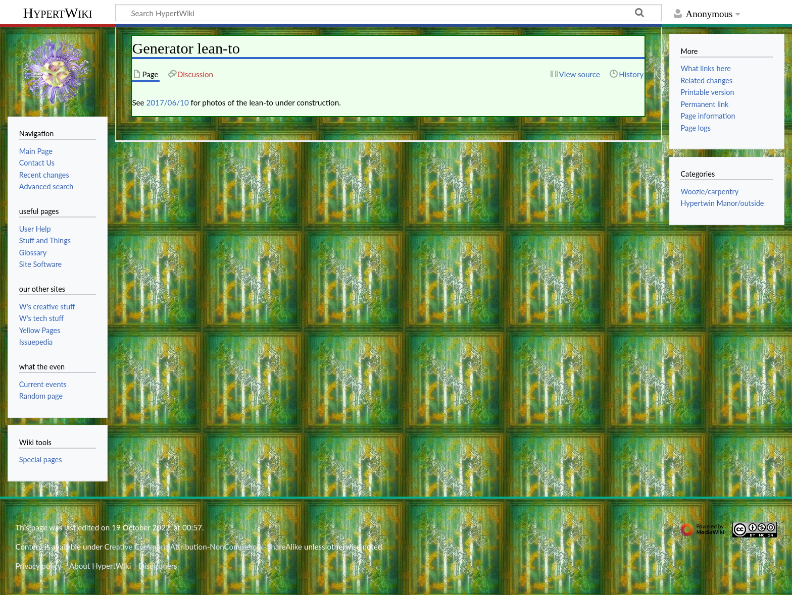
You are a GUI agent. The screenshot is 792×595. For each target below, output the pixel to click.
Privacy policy (38, 565)
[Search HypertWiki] (388, 13)
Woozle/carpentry (709, 191)
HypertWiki (57, 13)
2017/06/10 (167, 102)
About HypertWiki (100, 565)
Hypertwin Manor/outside (722, 203)
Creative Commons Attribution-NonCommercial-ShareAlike (204, 546)
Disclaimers (158, 565)
